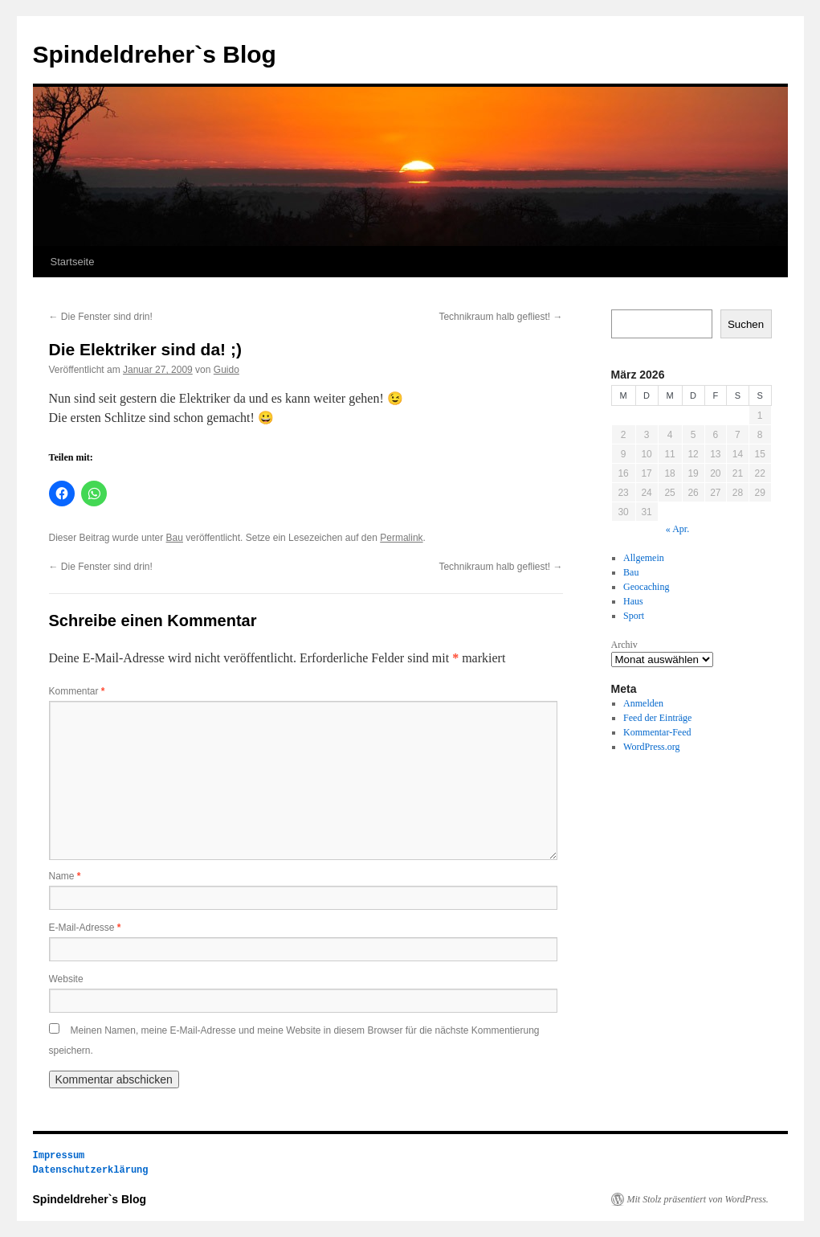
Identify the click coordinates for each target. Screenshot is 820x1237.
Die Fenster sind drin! (101, 316)
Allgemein (643, 557)
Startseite (73, 262)
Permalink (401, 537)
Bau (174, 537)
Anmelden (643, 703)
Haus (633, 601)
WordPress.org (651, 746)
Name (65, 876)
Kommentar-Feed (657, 732)
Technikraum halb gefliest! (500, 316)
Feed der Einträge (657, 717)
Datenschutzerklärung (91, 1170)
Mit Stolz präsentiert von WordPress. (698, 1199)
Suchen (746, 324)
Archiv (624, 644)
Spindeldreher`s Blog (154, 54)
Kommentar (77, 691)
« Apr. (677, 529)
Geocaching (646, 586)
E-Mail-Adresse (85, 927)
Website (66, 979)
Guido (226, 369)
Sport (633, 615)
